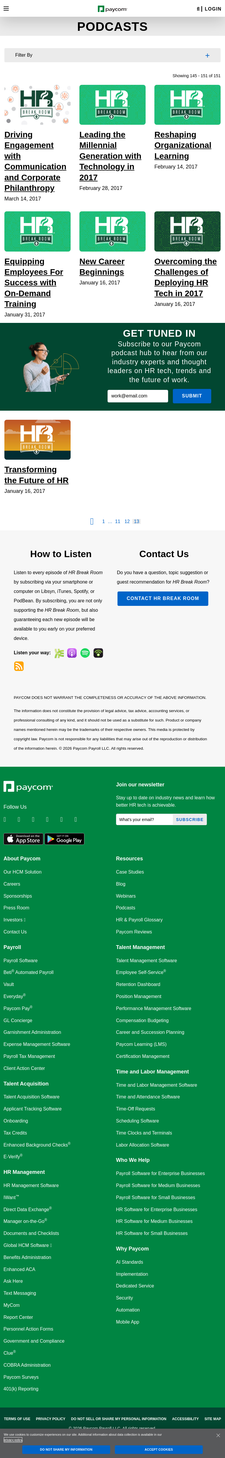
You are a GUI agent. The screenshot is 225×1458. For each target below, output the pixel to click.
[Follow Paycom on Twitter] (24, 819)
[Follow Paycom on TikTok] (80, 819)
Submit (192, 395)
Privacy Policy (50, 1419)
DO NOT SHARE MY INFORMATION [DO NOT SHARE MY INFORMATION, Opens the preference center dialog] (66, 1449)
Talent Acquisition (26, 1084)
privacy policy (13, 1440)
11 (117, 521)
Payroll (12, 947)
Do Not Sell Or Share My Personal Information (118, 1419)
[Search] (198, 9)
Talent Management (140, 947)
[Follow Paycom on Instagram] (52, 819)
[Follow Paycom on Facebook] (38, 819)
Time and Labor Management (152, 1072)
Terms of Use (17, 1419)
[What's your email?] (144, 819)
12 (127, 521)
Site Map (212, 1419)
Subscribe (190, 819)
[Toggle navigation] (6, 8)
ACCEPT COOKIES (159, 1449)
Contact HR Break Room (163, 598)
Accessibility (185, 1419)
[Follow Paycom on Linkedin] (10, 819)
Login (213, 8)
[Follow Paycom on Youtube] (66, 819)
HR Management (24, 1172)
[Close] (218, 1435)
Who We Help (133, 1160)
